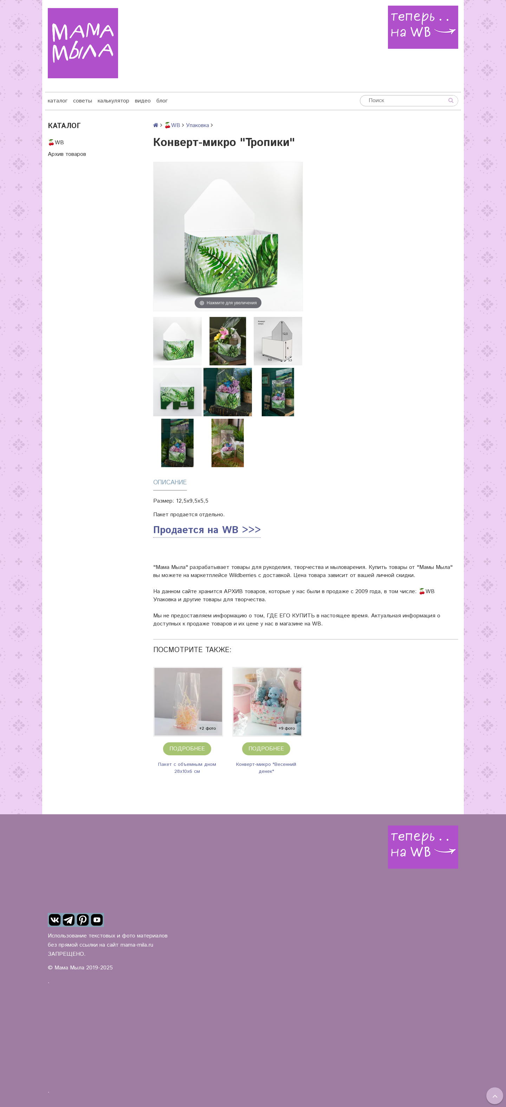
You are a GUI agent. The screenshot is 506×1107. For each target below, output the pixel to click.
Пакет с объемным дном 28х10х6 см (187, 768)
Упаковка (197, 125)
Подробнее (187, 749)
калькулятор (113, 101)
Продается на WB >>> (207, 530)
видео (143, 101)
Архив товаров (67, 154)
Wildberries (243, 575)
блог (162, 101)
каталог (57, 101)
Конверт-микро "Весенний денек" (266, 768)
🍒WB (56, 143)
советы (82, 101)
